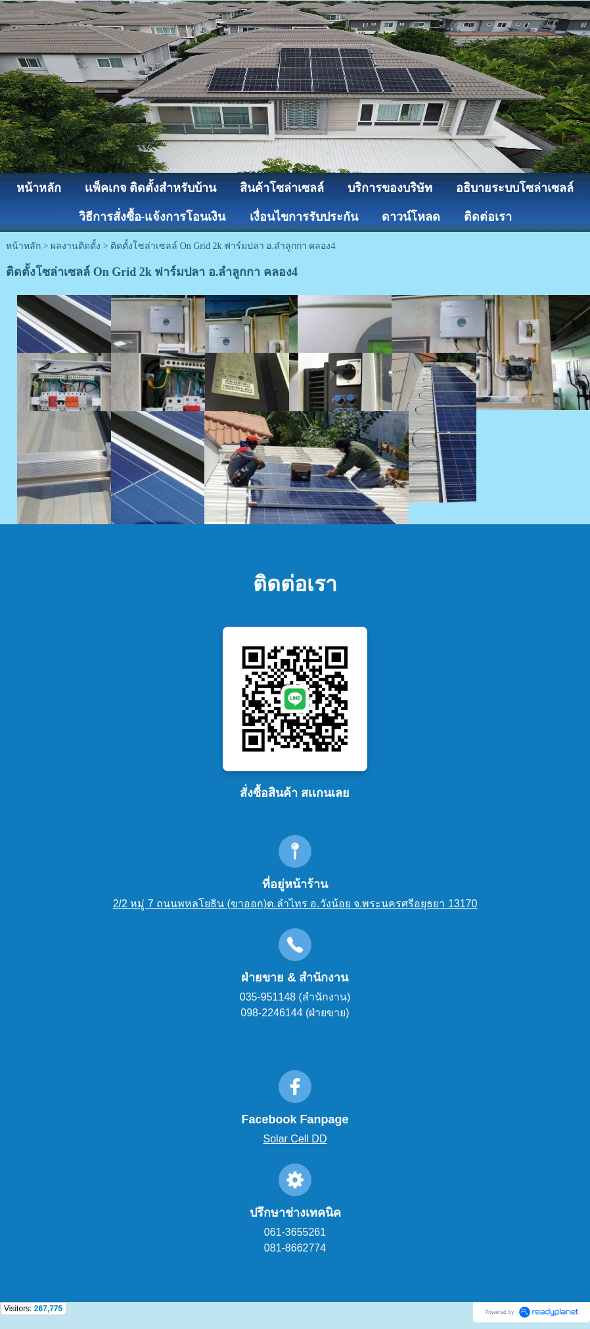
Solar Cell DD (295, 1138)
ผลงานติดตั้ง (76, 246)
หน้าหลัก (23, 246)
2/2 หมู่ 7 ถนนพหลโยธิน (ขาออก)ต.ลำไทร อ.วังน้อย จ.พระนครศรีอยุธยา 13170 (295, 903)
